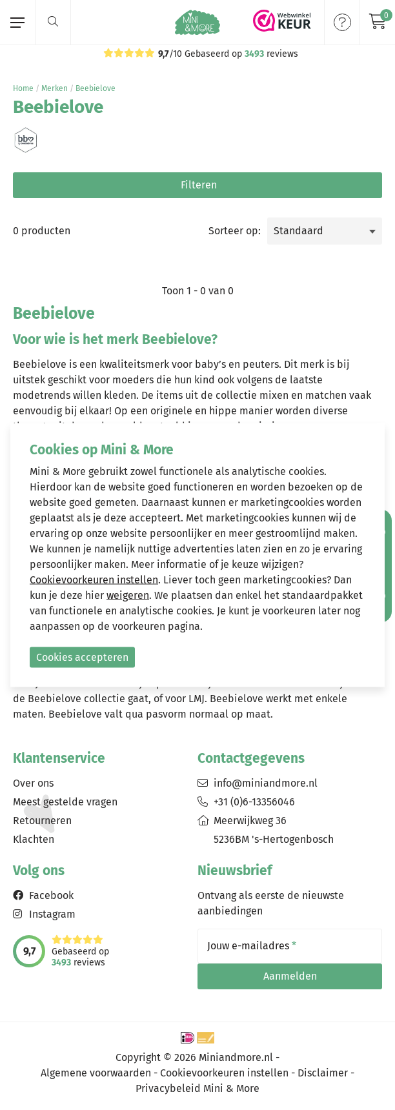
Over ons (33, 783)
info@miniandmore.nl (266, 783)
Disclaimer (323, 1073)
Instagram (52, 914)
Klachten (33, 839)
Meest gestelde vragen (65, 802)
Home (23, 88)
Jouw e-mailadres (251, 946)
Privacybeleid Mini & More (197, 1088)
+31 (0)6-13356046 (254, 802)
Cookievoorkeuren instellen (224, 1073)
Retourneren (42, 820)
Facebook (51, 895)
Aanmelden (290, 976)
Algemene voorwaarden (96, 1073)
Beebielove (96, 88)
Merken (54, 88)
